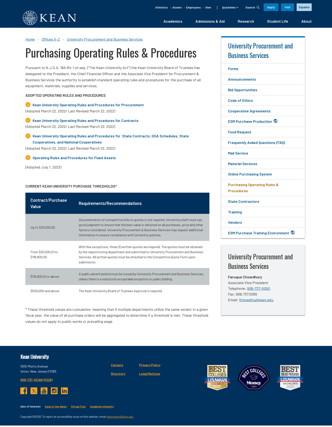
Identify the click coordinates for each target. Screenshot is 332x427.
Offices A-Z (51, 40)
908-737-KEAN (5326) (36, 381)
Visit (287, 7)
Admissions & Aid (210, 22)
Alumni (176, 7)
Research (246, 22)
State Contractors (243, 202)
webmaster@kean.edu (120, 418)
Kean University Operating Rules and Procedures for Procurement (88, 106)
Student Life (277, 22)
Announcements (242, 80)
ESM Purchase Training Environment (258, 234)
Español (304, 7)
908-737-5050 (258, 289)
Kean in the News (56, 407)
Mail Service (238, 154)
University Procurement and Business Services (105, 40)
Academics (172, 22)
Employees (193, 7)
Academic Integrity (102, 407)
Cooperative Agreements (249, 112)
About (306, 22)
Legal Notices (149, 375)
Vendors (235, 223)
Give (208, 7)
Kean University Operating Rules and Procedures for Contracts (85, 121)
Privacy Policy (149, 366)
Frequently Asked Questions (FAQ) (256, 144)
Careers (117, 366)
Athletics (161, 7)
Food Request (239, 133)
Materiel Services (242, 165)
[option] (304, 7)
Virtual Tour (78, 407)
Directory (118, 375)
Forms (233, 70)
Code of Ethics (240, 101)
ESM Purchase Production (250, 122)
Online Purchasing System (250, 175)
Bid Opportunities (242, 91)
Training (235, 213)
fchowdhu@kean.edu (256, 301)
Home (30, 40)
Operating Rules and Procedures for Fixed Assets (74, 159)
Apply (271, 7)
